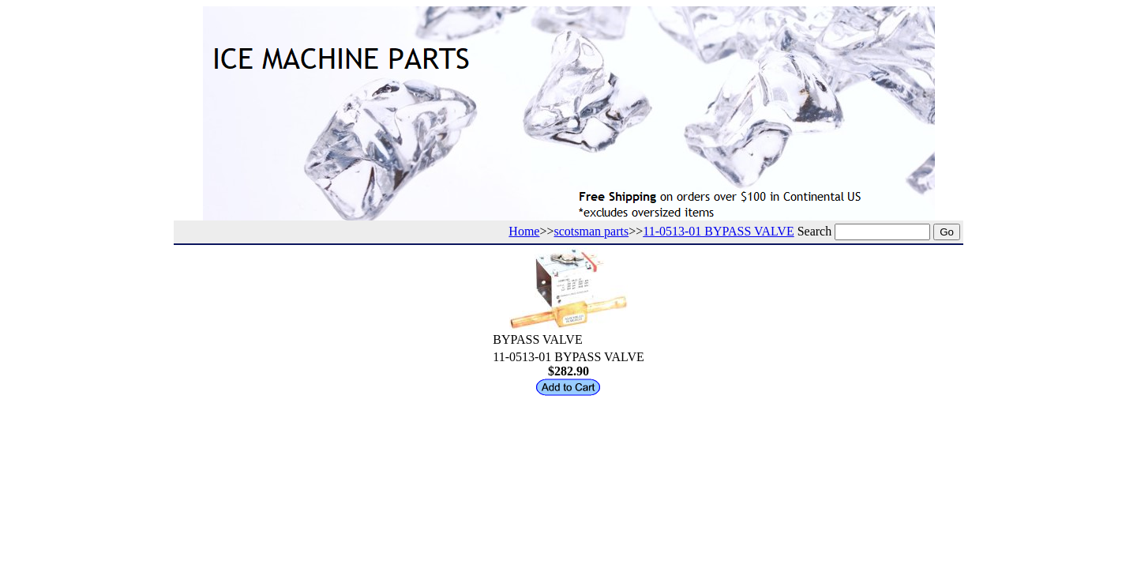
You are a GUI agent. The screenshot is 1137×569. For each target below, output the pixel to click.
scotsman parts (591, 231)
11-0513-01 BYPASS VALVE (718, 231)
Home (523, 231)
